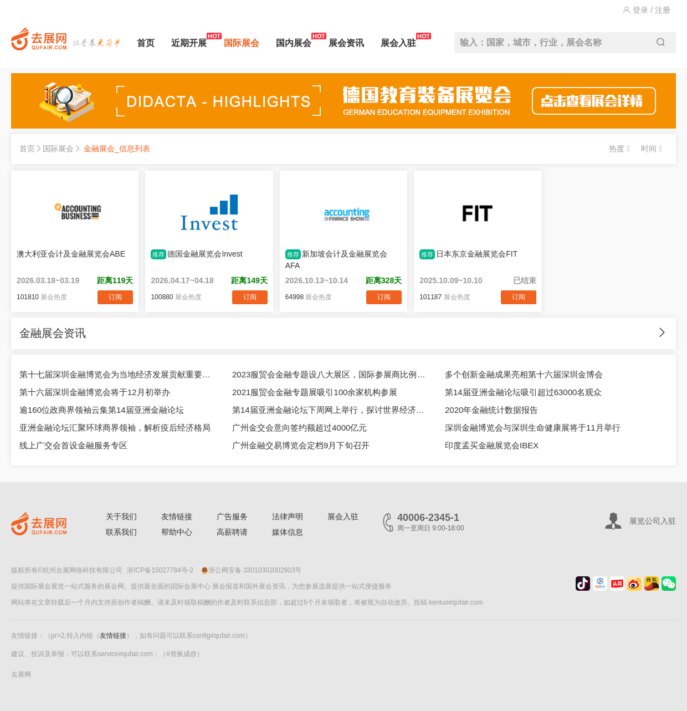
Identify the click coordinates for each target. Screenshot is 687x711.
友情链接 (176, 516)
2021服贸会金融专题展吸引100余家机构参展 (314, 392)
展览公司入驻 (652, 520)
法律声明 (287, 516)
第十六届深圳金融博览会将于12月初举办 (94, 392)
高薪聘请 (232, 532)
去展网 (21, 674)
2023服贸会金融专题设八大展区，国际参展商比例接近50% (330, 374)
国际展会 (241, 43)
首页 (146, 43)
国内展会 (293, 40)
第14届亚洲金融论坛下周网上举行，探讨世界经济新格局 (330, 410)
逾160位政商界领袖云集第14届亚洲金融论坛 (101, 410)
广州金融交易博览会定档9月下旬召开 (301, 445)
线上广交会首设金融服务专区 (73, 445)
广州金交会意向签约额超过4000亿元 (299, 427)
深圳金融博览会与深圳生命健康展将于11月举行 (533, 427)
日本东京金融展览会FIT (468, 254)
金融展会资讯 (52, 333)
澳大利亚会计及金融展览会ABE (71, 253)
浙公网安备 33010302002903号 (251, 570)
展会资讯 (346, 43)
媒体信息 (287, 532)
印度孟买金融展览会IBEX (492, 445)
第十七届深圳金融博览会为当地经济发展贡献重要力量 (117, 374)
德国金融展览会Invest (196, 254)
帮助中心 (176, 532)
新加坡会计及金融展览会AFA (336, 259)
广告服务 (232, 516)
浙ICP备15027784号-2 (160, 570)
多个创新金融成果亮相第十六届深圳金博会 (524, 374)
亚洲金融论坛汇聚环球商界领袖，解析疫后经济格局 (115, 427)
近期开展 (189, 40)
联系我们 (121, 532)
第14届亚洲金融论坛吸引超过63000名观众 (523, 392)
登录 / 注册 (646, 10)
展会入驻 (398, 40)
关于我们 (121, 516)
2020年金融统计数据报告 (491, 410)
